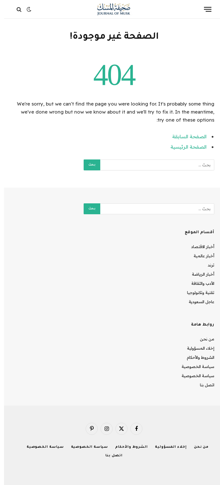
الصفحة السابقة (185, 136)
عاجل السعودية (197, 301)
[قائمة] (203, 9)
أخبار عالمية (200, 255)
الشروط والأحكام (196, 357)
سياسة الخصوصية (194, 366)
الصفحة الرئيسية (184, 147)
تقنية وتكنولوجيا (196, 292)
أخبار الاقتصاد (198, 246)
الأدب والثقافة (198, 283)
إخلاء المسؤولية (196, 348)
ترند (207, 265)
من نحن (203, 339)
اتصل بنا (203, 384)
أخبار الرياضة (199, 274)
